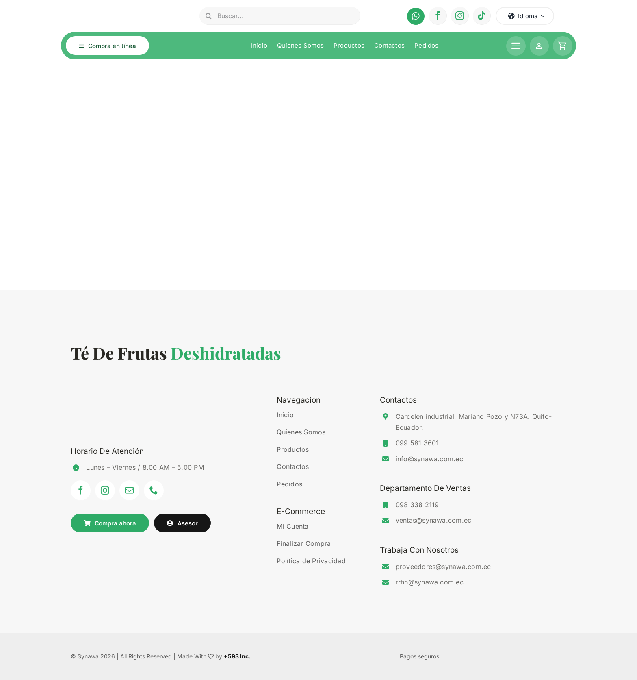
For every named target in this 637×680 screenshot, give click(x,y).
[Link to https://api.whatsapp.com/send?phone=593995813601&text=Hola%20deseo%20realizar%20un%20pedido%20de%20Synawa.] (415, 16)
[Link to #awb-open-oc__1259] (562, 46)
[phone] (154, 490)
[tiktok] (482, 16)
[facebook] (438, 16)
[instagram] (460, 16)
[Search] (208, 16)
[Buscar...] (279, 16)
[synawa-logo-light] (113, 7)
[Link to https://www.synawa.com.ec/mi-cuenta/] (539, 46)
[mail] (129, 490)
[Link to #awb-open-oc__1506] (516, 46)
